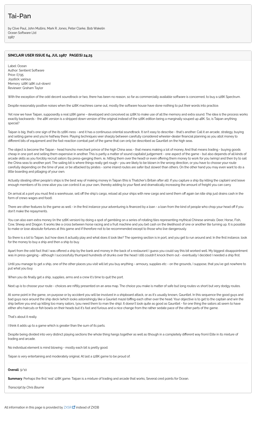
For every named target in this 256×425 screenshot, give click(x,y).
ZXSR (69, 407)
